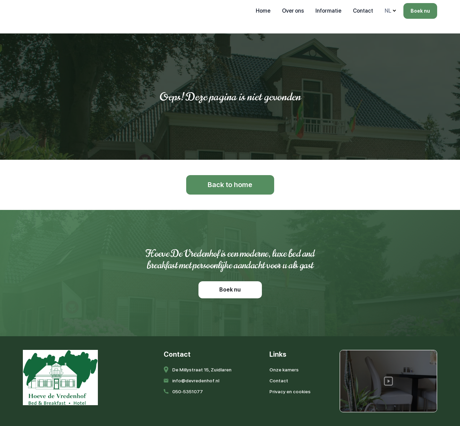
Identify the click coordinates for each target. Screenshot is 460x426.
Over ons (293, 11)
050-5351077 (187, 391)
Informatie (328, 11)
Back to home (230, 185)
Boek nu (420, 11)
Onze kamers (284, 369)
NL (388, 11)
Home (263, 11)
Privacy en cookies (290, 391)
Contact (363, 11)
